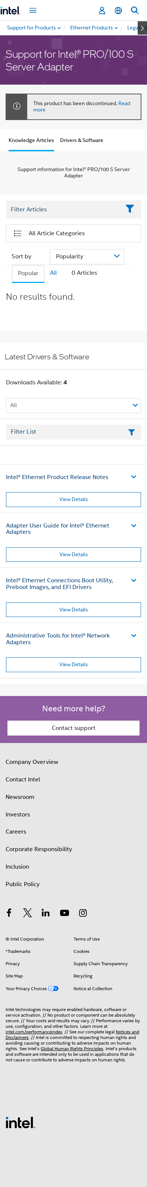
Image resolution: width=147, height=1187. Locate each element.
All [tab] (53, 273)
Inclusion (17, 866)
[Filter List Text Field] (63, 209)
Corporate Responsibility (39, 849)
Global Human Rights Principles (72, 1048)
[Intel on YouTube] (64, 914)
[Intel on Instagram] (82, 914)
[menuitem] (92, 28)
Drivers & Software (81, 140)
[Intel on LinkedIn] (46, 914)
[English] (118, 10)
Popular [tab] (28, 273)
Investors (18, 814)
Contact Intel (23, 779)
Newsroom (20, 797)
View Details (73, 499)
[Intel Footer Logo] (20, 1122)
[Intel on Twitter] (27, 914)
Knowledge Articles (31, 140)
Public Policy (23, 884)
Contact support (74, 728)
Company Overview (32, 762)
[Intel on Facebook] (9, 914)
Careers (16, 831)
